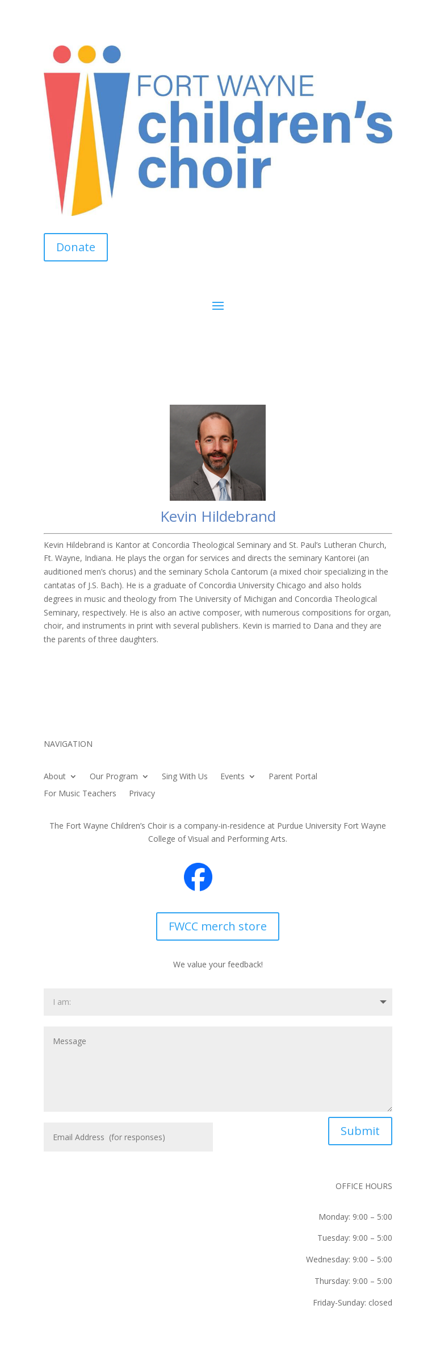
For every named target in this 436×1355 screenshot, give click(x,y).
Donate (75, 247)
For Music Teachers (80, 794)
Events (232, 777)
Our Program (114, 777)
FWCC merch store (218, 926)
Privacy (142, 794)
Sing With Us (185, 777)
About (55, 777)
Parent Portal (293, 777)
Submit (360, 1130)
